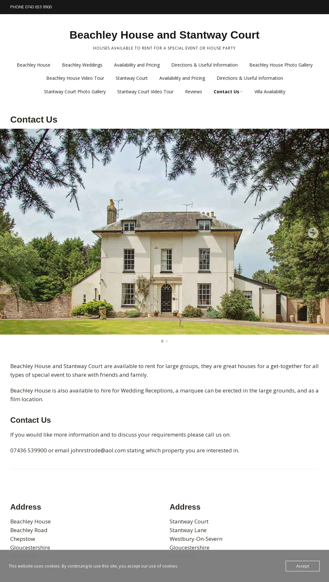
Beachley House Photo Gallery (281, 65)
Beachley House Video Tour (75, 78)
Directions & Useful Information (204, 65)
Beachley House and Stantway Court (164, 35)
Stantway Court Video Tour (145, 91)
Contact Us (226, 91)
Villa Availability (269, 91)
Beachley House (33, 65)
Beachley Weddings (82, 65)
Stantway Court (132, 78)
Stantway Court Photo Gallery (75, 91)
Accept (302, 566)
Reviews (193, 91)
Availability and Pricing (137, 65)
